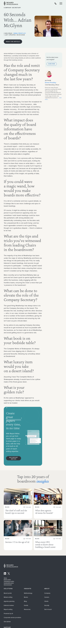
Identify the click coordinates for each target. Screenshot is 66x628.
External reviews (9, 603)
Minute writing (8, 595)
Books (26, 595)
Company (47, 591)
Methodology (28, 591)
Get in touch (48, 607)
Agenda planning (9, 599)
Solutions (8, 586)
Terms (5, 575)
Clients (46, 599)
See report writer (13, 458)
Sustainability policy (9, 580)
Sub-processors (8, 582)
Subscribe (51, 64)
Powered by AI (8, 611)
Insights (27, 586)
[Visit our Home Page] (11, 4)
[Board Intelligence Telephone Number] (56, 3)
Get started (7, 619)
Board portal (8, 591)
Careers (46, 595)
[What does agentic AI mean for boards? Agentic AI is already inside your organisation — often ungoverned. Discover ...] (48, 502)
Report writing (8, 607)
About (47, 586)
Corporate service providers (12, 615)
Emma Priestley (20, 33)
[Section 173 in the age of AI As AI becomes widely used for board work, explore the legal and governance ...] (18, 533)
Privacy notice (7, 577)
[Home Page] (11, 565)
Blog (25, 599)
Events (26, 603)
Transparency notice (9, 579)
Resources (27, 607)
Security (46, 603)
